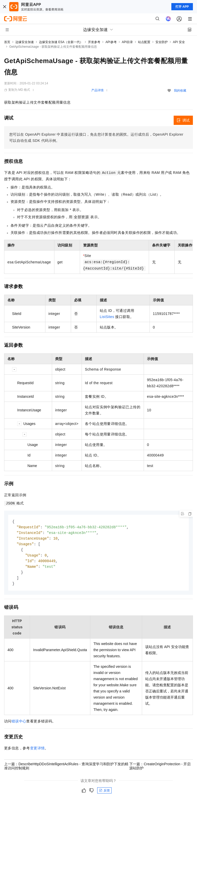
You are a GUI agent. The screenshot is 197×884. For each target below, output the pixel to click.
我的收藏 (180, 90)
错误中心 (19, 724)
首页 (7, 42)
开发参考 (94, 42)
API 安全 (179, 42)
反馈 (104, 793)
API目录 (127, 42)
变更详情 (37, 751)
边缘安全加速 (24, 42)
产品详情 (97, 90)
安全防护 (161, 42)
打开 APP (182, 6)
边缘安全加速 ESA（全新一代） (61, 42)
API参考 (110, 42)
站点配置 (144, 42)
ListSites (107, 317)
